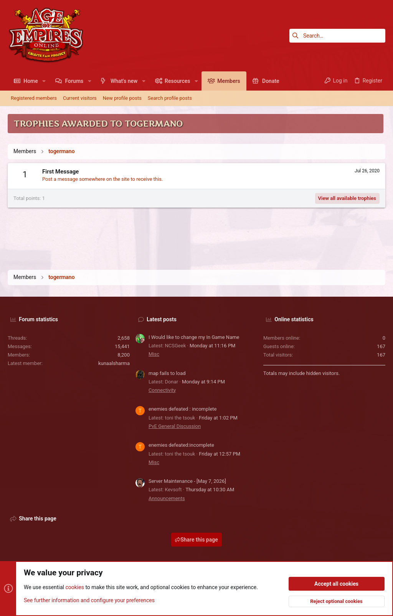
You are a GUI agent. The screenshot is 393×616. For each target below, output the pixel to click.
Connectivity (162, 390)
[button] (44, 81)
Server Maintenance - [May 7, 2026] (187, 481)
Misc (154, 354)
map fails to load (167, 373)
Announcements (167, 498)
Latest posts (162, 319)
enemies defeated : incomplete (182, 409)
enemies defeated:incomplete (181, 445)
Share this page (196, 540)
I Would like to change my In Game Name (194, 337)
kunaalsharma (114, 363)
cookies (74, 588)
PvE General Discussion (175, 426)
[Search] (337, 36)
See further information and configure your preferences (89, 600)
